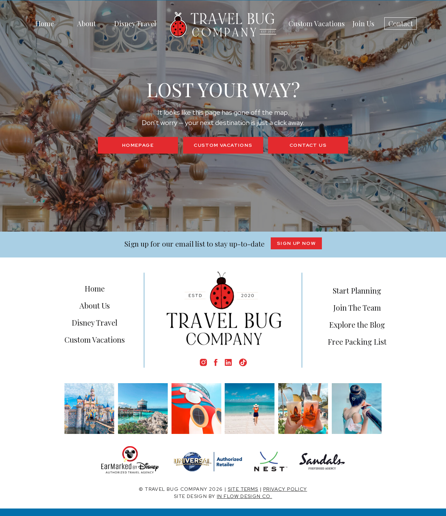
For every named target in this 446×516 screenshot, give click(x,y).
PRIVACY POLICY (285, 489)
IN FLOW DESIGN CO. (244, 496)
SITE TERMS (243, 489)
